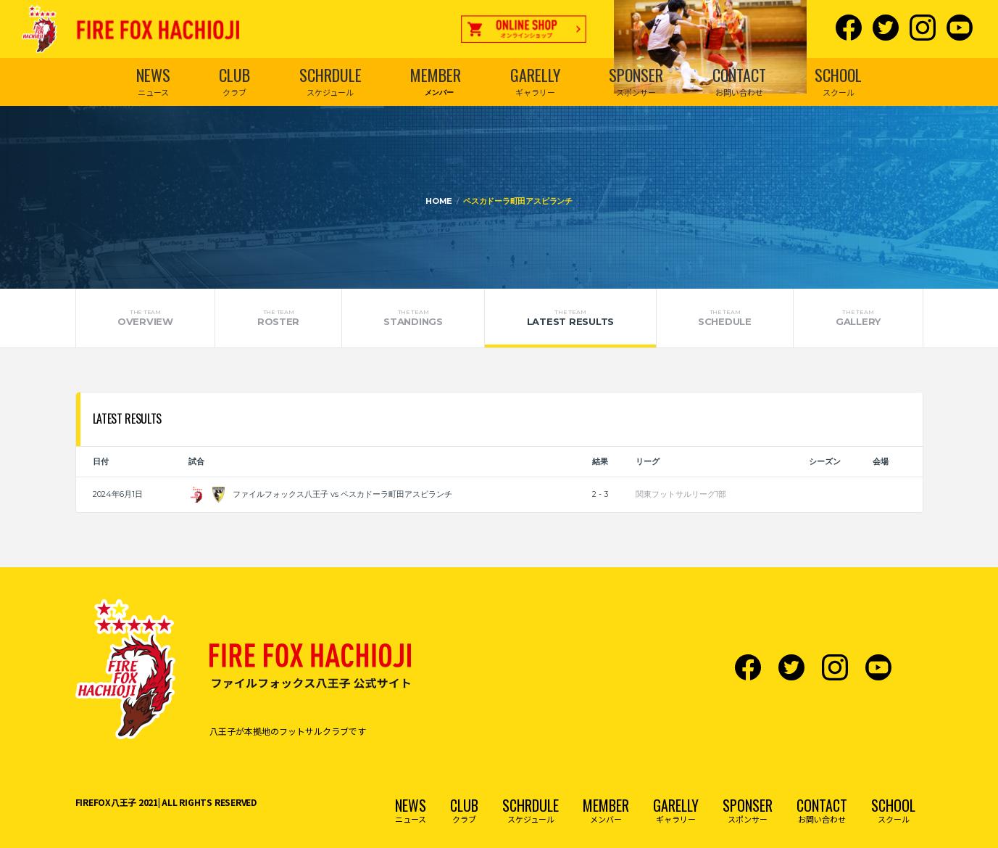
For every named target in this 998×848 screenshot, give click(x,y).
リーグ (648, 461)
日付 (101, 461)
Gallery (857, 317)
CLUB (234, 74)
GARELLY (535, 74)
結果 (600, 461)
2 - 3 (600, 494)
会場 (881, 461)
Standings (413, 317)
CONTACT (739, 74)
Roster (278, 317)
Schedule (725, 317)
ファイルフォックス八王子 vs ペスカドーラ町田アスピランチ (320, 494)
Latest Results (570, 317)
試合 (196, 461)
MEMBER (435, 74)
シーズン (825, 461)
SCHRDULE (330, 74)
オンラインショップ (523, 32)
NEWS (153, 74)
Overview (146, 317)
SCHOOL (838, 74)
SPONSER (636, 74)
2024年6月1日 (118, 494)
